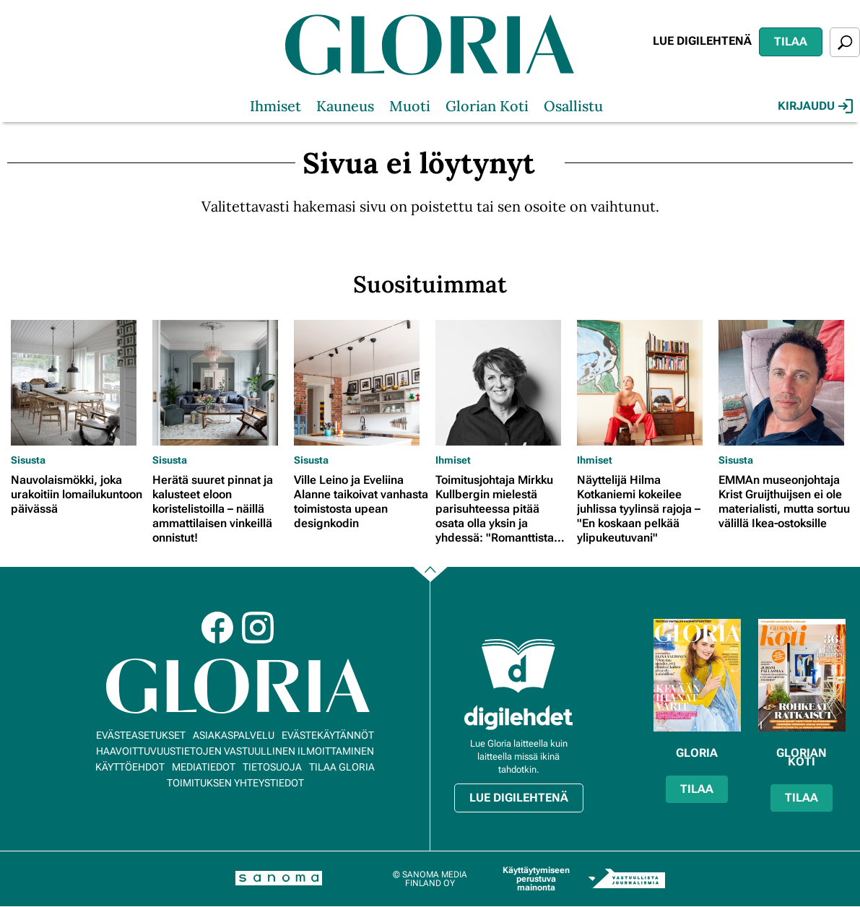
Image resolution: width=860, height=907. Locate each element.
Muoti (409, 106)
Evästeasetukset (141, 735)
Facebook (217, 627)
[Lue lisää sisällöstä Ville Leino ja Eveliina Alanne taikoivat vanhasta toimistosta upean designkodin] (361, 383)
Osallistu (573, 106)
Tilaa (790, 41)
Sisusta (28, 460)
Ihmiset (275, 106)
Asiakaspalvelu (233, 735)
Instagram (258, 627)
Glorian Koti (487, 106)
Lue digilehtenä (702, 41)
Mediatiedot (203, 767)
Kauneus (345, 106)
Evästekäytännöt (328, 735)
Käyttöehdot (130, 767)
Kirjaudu (815, 106)
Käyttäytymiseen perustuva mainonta (536, 879)
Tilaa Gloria (342, 767)
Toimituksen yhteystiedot (235, 783)
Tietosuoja (272, 767)
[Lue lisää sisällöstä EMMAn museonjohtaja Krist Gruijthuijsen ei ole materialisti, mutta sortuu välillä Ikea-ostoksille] (785, 383)
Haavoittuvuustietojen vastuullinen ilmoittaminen (235, 751)
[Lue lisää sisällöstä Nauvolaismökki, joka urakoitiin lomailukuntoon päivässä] (78, 383)
